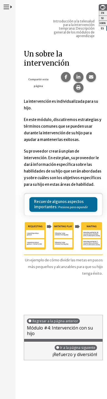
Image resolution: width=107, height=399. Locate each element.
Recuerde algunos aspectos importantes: (59, 204)
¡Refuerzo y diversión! (62, 350)
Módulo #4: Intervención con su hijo (63, 327)
